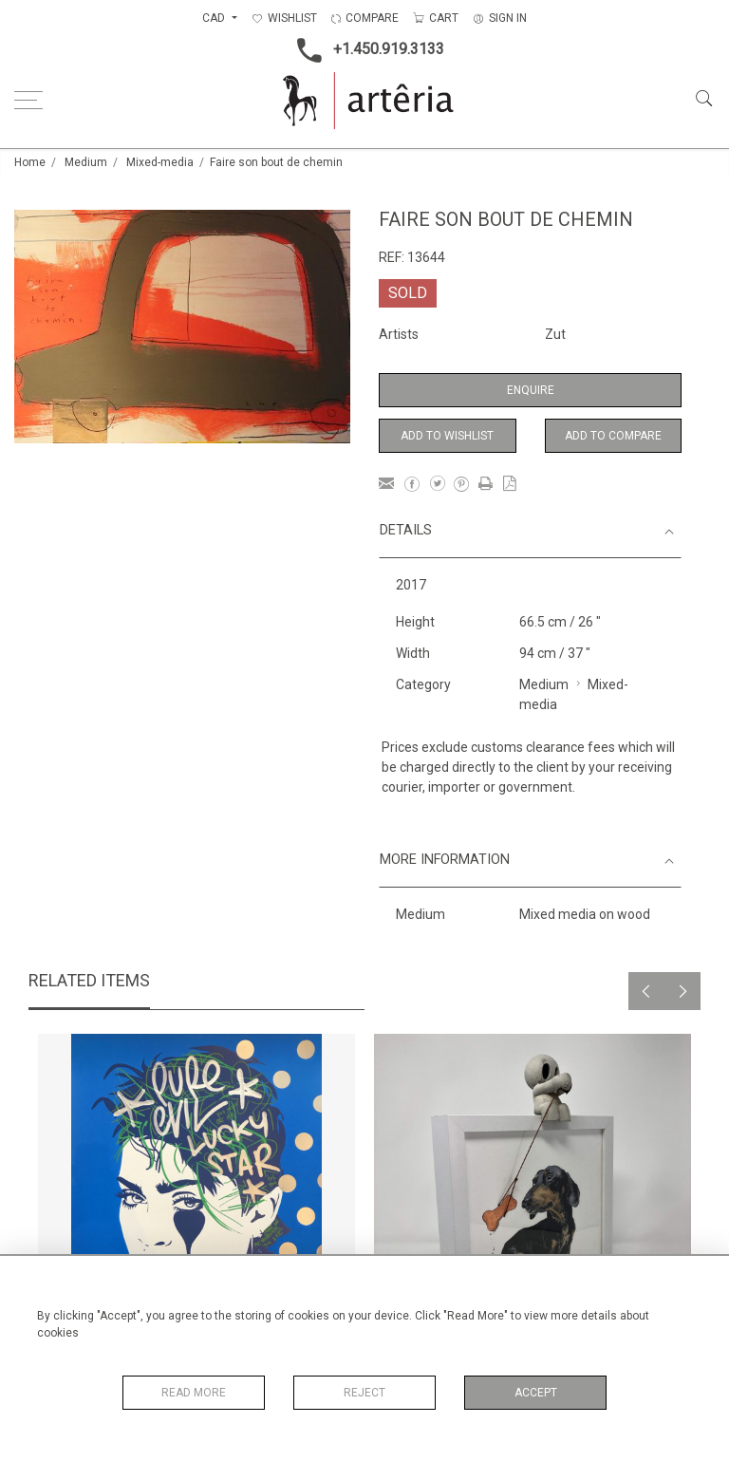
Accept (535, 1392)
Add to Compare (613, 435)
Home (30, 162)
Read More (193, 1392)
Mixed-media (160, 162)
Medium (86, 162)
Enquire (530, 390)
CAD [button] (215, 18)
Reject (364, 1392)
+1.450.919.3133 (365, 50)
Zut (555, 334)
